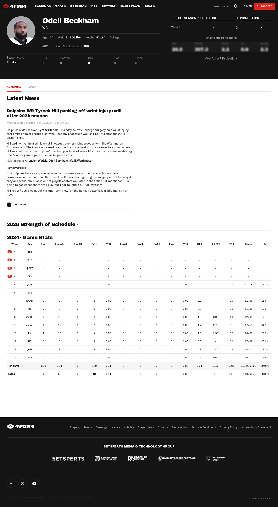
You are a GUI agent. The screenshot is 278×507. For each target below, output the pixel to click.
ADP (45, 46)
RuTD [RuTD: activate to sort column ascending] (157, 244)
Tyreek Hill (45, 130)
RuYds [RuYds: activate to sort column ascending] (140, 244)
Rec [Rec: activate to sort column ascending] (43, 244)
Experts (163, 427)
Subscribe (264, 6)
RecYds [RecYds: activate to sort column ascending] (59, 244)
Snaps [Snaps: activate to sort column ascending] (248, 244)
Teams (88, 427)
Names (115, 427)
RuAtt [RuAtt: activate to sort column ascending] (123, 244)
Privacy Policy (228, 427)
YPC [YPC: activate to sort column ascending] (185, 244)
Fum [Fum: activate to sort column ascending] (171, 244)
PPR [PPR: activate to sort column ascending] (231, 244)
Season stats (15, 57)
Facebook (11, 483)
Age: (45, 37)
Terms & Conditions (204, 427)
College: (115, 37)
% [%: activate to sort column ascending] (265, 244)
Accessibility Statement (256, 427)
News (32, 87)
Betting (108, 6)
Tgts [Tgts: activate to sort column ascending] (94, 244)
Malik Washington (81, 160)
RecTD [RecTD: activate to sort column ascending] (78, 244)
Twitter (22, 483)
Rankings (43, 6)
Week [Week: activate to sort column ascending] (14, 244)
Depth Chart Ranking (68, 46)
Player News (146, 427)
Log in (247, 6)
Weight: (63, 37)
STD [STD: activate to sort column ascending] (199, 244)
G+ (34, 483)
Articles (129, 427)
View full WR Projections (221, 61)
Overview (14, 87)
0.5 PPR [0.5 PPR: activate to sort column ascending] (215, 244)
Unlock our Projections (221, 40)
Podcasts (221, 6)
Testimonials (180, 427)
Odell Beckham (58, 160)
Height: (89, 37)
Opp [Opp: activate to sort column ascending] (29, 244)
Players (75, 427)
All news (20, 204)
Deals (150, 6)
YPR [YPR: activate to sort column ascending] (108, 244)
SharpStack (130, 6)
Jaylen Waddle (38, 160)
